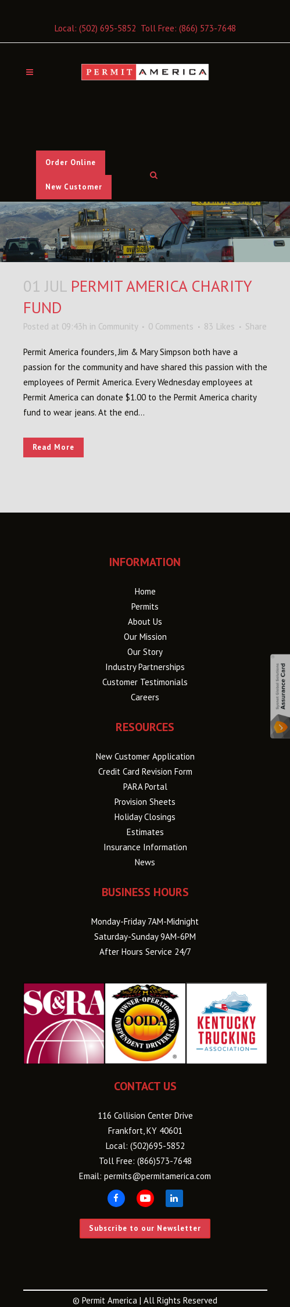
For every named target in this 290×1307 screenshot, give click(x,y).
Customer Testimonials (145, 681)
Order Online (70, 162)
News (145, 862)
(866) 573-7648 (207, 28)
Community (118, 326)
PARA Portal (145, 786)
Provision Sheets (145, 801)
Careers (145, 697)
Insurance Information (145, 847)
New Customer (73, 187)
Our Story (145, 651)
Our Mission (145, 636)
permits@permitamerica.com (157, 1175)
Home (145, 591)
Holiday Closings (145, 816)
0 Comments (171, 326)
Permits (145, 606)
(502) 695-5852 (107, 28)
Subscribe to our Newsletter (145, 1228)
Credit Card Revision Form (145, 771)
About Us (145, 621)
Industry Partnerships (145, 666)
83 (219, 327)
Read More (53, 447)
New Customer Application (145, 756)
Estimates (145, 831)
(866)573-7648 (164, 1160)
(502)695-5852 (157, 1145)
